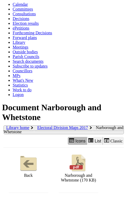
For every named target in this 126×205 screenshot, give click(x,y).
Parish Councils (26, 56)
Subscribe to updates (30, 66)
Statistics (20, 85)
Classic (113, 140)
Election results (26, 23)
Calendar (20, 4)
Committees (23, 9)
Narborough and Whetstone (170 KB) (78, 167)
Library (19, 42)
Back (28, 165)
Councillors (22, 71)
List (94, 140)
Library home (18, 127)
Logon (18, 94)
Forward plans (25, 37)
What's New (23, 80)
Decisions (21, 18)
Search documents (28, 61)
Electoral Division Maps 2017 (62, 127)
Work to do (22, 90)
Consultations (24, 14)
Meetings (20, 47)
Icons (77, 140)
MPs (16, 75)
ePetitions (21, 28)
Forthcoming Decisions (32, 33)
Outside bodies (25, 52)
